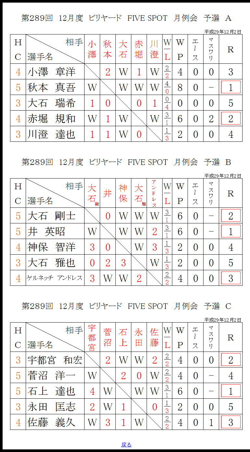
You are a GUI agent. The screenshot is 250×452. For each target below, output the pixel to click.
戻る (126, 444)
